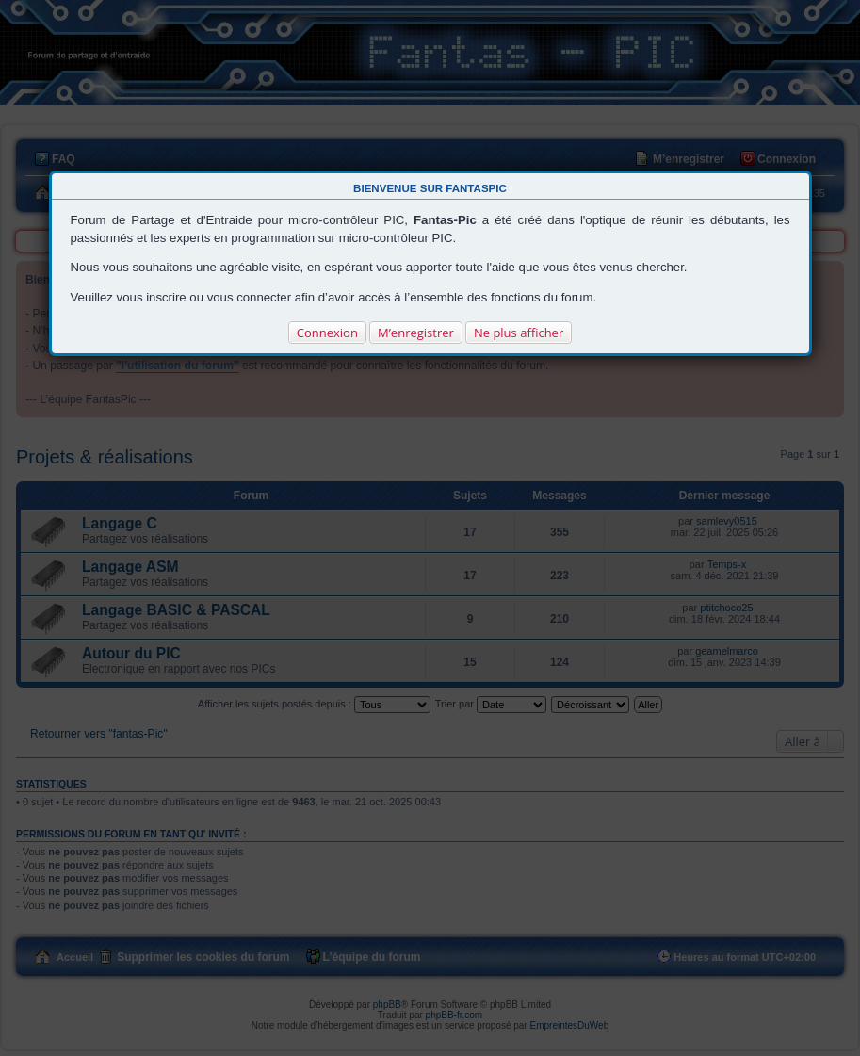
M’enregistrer (416, 332)
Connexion (327, 332)
